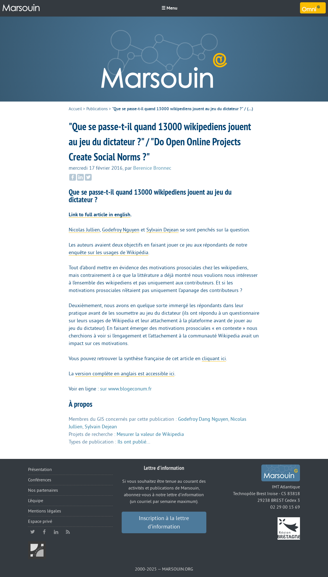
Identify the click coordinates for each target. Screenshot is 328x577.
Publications (97, 109)
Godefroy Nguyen (120, 230)
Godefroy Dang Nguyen (203, 419)
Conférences (39, 479)
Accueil (75, 109)
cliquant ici (214, 358)
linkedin (56, 531)
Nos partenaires (43, 490)
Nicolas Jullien (84, 230)
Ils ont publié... (133, 442)
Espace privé (40, 521)
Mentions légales (44, 511)
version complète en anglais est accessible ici (124, 373)
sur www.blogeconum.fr (126, 389)
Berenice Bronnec (152, 168)
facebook (44, 531)
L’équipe (35, 500)
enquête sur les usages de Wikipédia (108, 252)
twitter (32, 531)
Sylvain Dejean (162, 230)
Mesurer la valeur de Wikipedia (150, 434)
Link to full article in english (99, 214)
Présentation (40, 469)
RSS (67, 531)
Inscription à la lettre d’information (164, 522)
